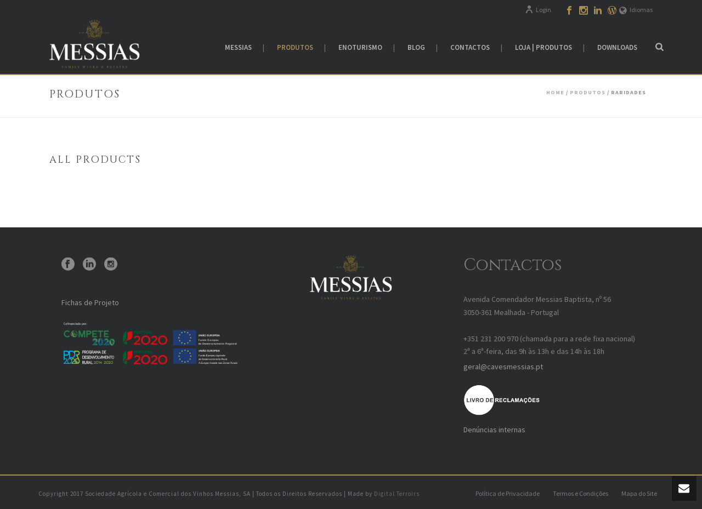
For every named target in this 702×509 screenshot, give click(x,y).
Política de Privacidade (507, 493)
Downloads (617, 47)
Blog (416, 47)
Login (538, 9)
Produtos (295, 47)
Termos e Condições (580, 493)
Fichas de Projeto (90, 302)
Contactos (470, 47)
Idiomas (636, 9)
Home (555, 92)
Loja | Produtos (543, 47)
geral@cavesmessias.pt (503, 366)
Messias (238, 47)
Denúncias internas (494, 429)
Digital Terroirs (397, 493)
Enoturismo (360, 47)
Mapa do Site (639, 493)
